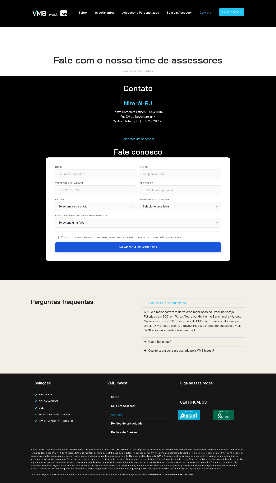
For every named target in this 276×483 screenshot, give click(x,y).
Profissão (146, 183)
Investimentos (104, 12)
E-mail (144, 167)
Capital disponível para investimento (81, 215)
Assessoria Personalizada (140, 12)
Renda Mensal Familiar (154, 199)
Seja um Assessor (179, 12)
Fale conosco (232, 12)
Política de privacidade (127, 423)
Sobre (83, 12)
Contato (205, 12)
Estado (60, 199)
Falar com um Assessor (138, 247)
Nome (58, 167)
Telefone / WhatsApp (69, 183)
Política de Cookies (124, 432)
